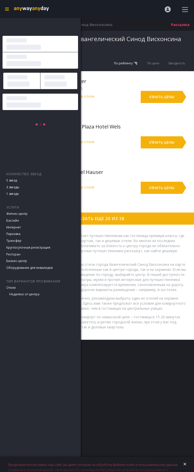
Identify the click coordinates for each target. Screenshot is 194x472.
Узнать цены (161, 96)
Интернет (13, 227)
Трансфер (13, 241)
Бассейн (12, 220)
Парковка (13, 234)
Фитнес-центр (17, 214)
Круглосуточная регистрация (28, 247)
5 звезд (11, 180)
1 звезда (12, 194)
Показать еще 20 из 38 (97, 218)
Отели (11, 287)
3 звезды (12, 187)
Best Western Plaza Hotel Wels (84, 126)
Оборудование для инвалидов (29, 268)
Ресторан (13, 254)
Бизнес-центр (16, 261)
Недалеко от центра (24, 294)
